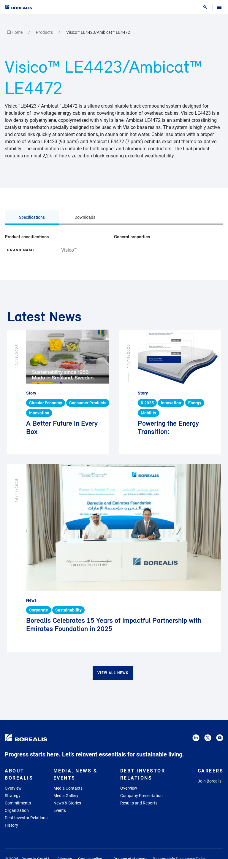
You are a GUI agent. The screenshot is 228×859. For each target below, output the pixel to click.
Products (45, 32)
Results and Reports (138, 803)
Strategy (12, 795)
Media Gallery (65, 795)
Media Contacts (68, 788)
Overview (13, 788)
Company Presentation (141, 795)
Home (15, 32)
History (11, 825)
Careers (211, 771)
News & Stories (67, 803)
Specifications (32, 217)
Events (59, 810)
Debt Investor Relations (26, 817)
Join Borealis (209, 781)
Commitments (18, 803)
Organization (17, 810)
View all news (112, 673)
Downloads (85, 217)
